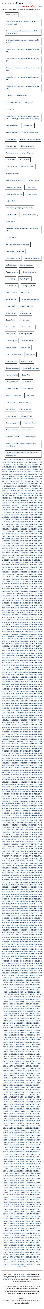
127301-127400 (8, 1166)
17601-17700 (37, 541)
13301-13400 (15, 519)
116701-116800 (35, 1092)
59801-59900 (28, 765)
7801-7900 (38, 491)
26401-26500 (19, 589)
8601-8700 (16, 495)
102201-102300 (19, 994)
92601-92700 (24, 939)
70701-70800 (37, 822)
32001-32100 (37, 617)
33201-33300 (24, 624)
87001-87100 (6, 911)
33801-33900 (37, 627)
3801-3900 (27, 474)
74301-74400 (37, 842)
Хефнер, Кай (10, 201)
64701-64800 (24, 791)
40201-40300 (6, 663)
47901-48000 (10, 703)
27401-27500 (28, 593)
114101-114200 (19, 1075)
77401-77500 (33, 858)
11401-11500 (6, 510)
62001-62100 (24, 777)
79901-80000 (15, 873)
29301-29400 (37, 603)
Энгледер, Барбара (29, 437)
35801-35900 (15, 639)
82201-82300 (19, 885)
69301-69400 (33, 815)
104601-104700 (14, 1011)
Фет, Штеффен (24, 320)
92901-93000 (10, 942)
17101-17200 (33, 538)
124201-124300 (14, 1145)
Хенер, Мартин (11, 361)
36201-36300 (10, 641)
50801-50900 (28, 717)
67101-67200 (37, 803)
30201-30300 (37, 608)
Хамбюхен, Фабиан (30, 423)
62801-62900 (15, 782)
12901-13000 (19, 517)
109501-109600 (14, 1044)
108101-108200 (14, 1035)
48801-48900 (10, 708)
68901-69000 (37, 813)
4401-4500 (31, 476)
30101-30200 (28, 608)
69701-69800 (28, 818)
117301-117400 (25, 1097)
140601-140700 (8, 1257)
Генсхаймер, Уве (11, 341)
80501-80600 (28, 875)
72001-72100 (33, 830)
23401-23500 (33, 572)
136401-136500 (8, 1228)
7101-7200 (27, 488)
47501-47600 (15, 701)
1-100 (5, 460)
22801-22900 (19, 569)
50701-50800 (19, 717)
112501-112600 (35, 1063)
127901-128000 (35, 1168)
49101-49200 (37, 708)
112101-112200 (30, 1061)
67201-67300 (6, 806)
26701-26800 (6, 591)
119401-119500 (25, 1111)
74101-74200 (19, 842)
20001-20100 (10, 555)
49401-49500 (24, 710)
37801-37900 (33, 648)
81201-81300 (10, 880)
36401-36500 (28, 641)
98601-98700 (37, 970)
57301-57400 (6, 753)
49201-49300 (6, 710)
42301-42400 (33, 672)
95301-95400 (24, 954)
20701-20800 (33, 558)
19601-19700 (15, 553)
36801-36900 (24, 643)
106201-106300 (35, 1021)
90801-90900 (24, 930)
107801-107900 (19, 1032)
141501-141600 (30, 1262)
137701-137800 (35, 1235)
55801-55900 (33, 744)
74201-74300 (28, 842)
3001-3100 (8, 472)
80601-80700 (37, 875)
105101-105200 (30, 1013)
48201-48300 (37, 703)
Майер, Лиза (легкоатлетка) (15, 180)
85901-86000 (28, 904)
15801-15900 (37, 531)
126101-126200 (30, 1157)
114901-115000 (30, 1080)
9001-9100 (5, 498)
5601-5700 (38, 481)
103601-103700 (19, 1004)
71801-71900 (15, 830)
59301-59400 (24, 763)
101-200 (9, 460)
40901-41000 (28, 665)
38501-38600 (15, 653)
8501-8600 (8, 495)
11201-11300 (28, 507)
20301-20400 (37, 555)
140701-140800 (19, 1257)
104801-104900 (35, 1011)
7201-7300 (34, 488)
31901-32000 (28, 617)
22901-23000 (28, 569)
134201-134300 (35, 1211)
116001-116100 (35, 1087)
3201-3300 (23, 472)
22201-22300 (6, 567)
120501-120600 (30, 1118)
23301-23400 (24, 572)
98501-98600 (28, 970)
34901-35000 (15, 634)
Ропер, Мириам (32, 194)
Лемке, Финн (10, 334)
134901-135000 (35, 1216)
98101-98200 (33, 968)
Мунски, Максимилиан (13, 395)
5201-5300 (8, 481)
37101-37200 (10, 646)
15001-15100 (6, 529)
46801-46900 (33, 696)
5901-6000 (19, 484)
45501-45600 (37, 689)
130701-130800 (35, 1188)
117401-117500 (35, 1097)
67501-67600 (33, 806)
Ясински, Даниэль (27, 361)
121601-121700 (35, 1126)
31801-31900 (19, 617)
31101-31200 (37, 612)
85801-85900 (19, 904)
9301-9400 (27, 498)
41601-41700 (10, 670)
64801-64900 (33, 791)
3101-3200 (16, 472)
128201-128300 (30, 1171)
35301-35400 (10, 636)
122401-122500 (8, 1133)
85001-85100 (28, 899)
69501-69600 (10, 818)
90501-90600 (37, 927)
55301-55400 (28, 741)
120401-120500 (19, 1118)
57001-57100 (19, 751)
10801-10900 (33, 505)
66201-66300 (37, 799)
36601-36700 (6, 643)
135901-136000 (30, 1223)
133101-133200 (30, 1204)
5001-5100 (34, 479)
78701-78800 (28, 865)
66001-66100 (19, 799)
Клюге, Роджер (11, 299)
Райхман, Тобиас (12, 327)
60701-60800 (28, 770)
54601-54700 (6, 739)
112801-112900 (30, 1066)
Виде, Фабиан (26, 347)
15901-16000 (6, 534)
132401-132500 (30, 1199)
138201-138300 (14, 1240)
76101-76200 (37, 851)
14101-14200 (6, 524)
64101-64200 (10, 789)
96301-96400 (33, 958)
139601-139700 (14, 1250)
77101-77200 (6, 858)
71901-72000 (24, 830)
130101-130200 (8, 1185)
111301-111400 (19, 1056)
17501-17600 (28, 541)
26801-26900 (15, 591)
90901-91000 (33, 930)
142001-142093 (22, 1266)
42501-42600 (10, 674)
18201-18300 (10, 546)
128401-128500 (14, 1173)
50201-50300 (15, 715)
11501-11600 (15, 510)
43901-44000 (15, 682)
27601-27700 (6, 596)
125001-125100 (25, 1149)
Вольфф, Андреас (28, 341)
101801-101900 (14, 992)
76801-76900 (19, 856)
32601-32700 (10, 622)
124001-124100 (30, 1142)
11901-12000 (10, 512)
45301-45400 (19, 689)
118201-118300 (8, 1104)
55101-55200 (10, 741)
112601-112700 (8, 1066)
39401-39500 (15, 658)
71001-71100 (24, 825)
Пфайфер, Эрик (25, 313)
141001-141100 (14, 1259)
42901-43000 (6, 677)
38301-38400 (37, 651)
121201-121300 (30, 1123)
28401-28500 (37, 598)
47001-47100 (10, 698)
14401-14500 (33, 524)
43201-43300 (33, 677)
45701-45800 (15, 691)
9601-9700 (9, 500)
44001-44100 (24, 682)
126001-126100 (19, 1157)
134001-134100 (14, 1211)
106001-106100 (14, 1021)
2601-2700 (19, 469)
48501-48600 (24, 705)
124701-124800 (30, 1147)
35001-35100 (24, 634)
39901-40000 (19, 660)
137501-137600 (14, 1235)
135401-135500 (14, 1221)
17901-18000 (24, 543)
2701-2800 (27, 469)
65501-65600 (15, 796)
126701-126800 (19, 1161)
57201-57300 (37, 751)
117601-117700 (19, 1099)
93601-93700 (33, 944)
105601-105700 (8, 1018)
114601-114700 (35, 1078)
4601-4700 (5, 479)
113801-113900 (25, 1073)
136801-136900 (14, 1231)
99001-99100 (33, 973)
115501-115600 (19, 1085)
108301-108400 (35, 1035)
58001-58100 (28, 756)
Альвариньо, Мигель (13, 102)
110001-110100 (30, 1047)
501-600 (32, 460)
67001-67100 (28, 803)
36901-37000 (33, 643)
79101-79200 (24, 868)
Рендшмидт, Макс (26, 416)
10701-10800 (24, 505)
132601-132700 (14, 1202)
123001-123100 (35, 1135)
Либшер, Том (10, 402)
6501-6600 (23, 486)
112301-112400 (14, 1063)
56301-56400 (37, 746)
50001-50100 (37, 713)
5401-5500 (23, 481)
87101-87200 (15, 911)
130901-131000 (19, 1190)
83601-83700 (24, 892)
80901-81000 (24, 877)
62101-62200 (33, 777)
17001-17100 (24, 538)
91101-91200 (10, 932)
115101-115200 (14, 1083)
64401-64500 (37, 789)
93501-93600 (24, 944)
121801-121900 (19, 1128)
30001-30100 (19, 608)
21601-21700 (33, 562)
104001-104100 (25, 1006)
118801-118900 (35, 1106)
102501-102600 (14, 997)
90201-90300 (10, 927)
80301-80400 (10, 875)
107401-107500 (14, 1030)
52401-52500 (10, 727)
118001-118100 (25, 1102)
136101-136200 (14, 1226)
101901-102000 (25, 992)
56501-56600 (15, 748)
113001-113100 (14, 1068)
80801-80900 (15, 877)
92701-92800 (33, 939)
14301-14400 (24, 524)
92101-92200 (19, 937)
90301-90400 (19, 927)
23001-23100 (37, 569)
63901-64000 (33, 787)
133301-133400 (14, 1207)
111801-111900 (35, 1059)
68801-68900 (28, 813)
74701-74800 (33, 844)
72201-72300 (10, 832)
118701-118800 (25, 1106)
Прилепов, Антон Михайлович (16, 95)
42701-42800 (28, 674)
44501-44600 (28, 684)
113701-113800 (14, 1073)
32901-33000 (37, 622)
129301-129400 (35, 1178)
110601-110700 (19, 1052)
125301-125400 (19, 1152)
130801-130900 (8, 1190)
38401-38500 (6, 653)
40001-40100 (28, 660)
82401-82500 (37, 885)
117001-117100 (30, 1095)
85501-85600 (33, 901)
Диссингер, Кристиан (26, 334)
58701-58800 (10, 760)
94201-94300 (6, 949)
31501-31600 (33, 615)
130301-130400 (30, 1185)
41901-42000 (37, 670)
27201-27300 (10, 593)
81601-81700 (6, 882)
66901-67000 (19, 803)
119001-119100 (19, 1109)
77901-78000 (37, 861)
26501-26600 (28, 589)
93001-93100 (19, 942)
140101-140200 (30, 1252)
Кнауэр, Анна (25, 292)
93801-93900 (10, 947)
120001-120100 (14, 1116)
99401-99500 (28, 975)
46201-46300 (19, 694)
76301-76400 (15, 854)
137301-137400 (30, 1233)
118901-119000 (8, 1109)
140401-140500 (25, 1254)
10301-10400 (28, 503)
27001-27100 (33, 591)
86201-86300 (15, 906)
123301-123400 (30, 1137)
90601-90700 (6, 930)
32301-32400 (24, 620)
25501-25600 (19, 584)
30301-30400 (6, 610)
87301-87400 (33, 911)
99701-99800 (17, 978)
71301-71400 (10, 827)
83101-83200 (19, 889)
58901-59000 (28, 760)
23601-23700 (10, 574)
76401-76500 (24, 854)
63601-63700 (6, 787)
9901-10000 (32, 500)
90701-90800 (15, 930)
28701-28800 (24, 600)
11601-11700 (24, 510)
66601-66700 (33, 801)
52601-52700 (28, 727)
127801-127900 (25, 1168)
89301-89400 (10, 923)
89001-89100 (24, 920)
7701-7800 (31, 491)
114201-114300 (30, 1075)
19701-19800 (24, 553)
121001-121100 (8, 1123)
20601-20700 (24, 558)
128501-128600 (25, 1173)
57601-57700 (33, 753)
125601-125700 (14, 1154)
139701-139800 (25, 1250)
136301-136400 (35, 1226)
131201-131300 (14, 1192)
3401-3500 (38, 472)
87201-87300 (24, 911)
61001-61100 (15, 772)
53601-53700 (37, 732)
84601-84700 (33, 896)
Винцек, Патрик (11, 347)
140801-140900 (30, 1257)
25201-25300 (33, 581)
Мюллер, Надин (11, 146)
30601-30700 (33, 610)
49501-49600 (33, 710)
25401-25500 (10, 584)
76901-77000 (28, 856)
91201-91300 (19, 932)
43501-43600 (19, 679)
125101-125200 (35, 1149)
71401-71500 (19, 827)
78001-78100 (6, 863)
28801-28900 (33, 600)
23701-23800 (19, 574)
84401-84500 (15, 896)
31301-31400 (15, 615)
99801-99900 (26, 978)
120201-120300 (35, 1116)
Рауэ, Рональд (30, 354)
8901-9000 (38, 495)
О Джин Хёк (10, 109)
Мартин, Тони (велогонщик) (30, 299)
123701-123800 (35, 1140)
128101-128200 (19, 1171)
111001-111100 (25, 1054)
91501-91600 (6, 935)
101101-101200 (14, 987)
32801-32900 (28, 622)
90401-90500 (28, 927)
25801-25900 (6, 586)
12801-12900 (10, 517)
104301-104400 (19, 1009)
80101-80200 (33, 873)
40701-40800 (10, 665)
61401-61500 (10, 775)
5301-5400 (16, 481)
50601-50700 (10, 717)
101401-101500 (8, 990)
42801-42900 (37, 674)
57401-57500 (15, 753)
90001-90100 (33, 925)
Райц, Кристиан (27, 430)
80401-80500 (19, 875)
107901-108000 (30, 1032)
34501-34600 (19, 631)
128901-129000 (30, 1176)
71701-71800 (6, 830)
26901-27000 (24, 591)
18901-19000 (33, 548)
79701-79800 (37, 870)
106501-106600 (30, 1023)
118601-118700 (14, 1106)
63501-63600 (37, 784)
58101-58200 (37, 756)
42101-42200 (15, 672)
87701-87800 (28, 913)
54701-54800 (15, 739)
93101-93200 (28, 942)
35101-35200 (33, 634)
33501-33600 (10, 627)
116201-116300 (19, 1090)
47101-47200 (19, 698)
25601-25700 (28, 584)
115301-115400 (35, 1083)
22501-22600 (33, 567)
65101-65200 (19, 794)
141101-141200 (25, 1259)
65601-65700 (24, 796)
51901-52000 (6, 725)
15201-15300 (24, 529)
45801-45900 (24, 691)
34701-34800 (37, 631)
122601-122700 (30, 1133)
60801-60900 (37, 770)
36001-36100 (33, 639)
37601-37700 (15, 648)
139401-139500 (30, 1247)
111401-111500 (30, 1056)
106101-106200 (25, 1021)
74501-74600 (15, 844)
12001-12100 (19, 512)
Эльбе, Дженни (24, 160)
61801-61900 (6, 777)
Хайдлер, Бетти (28, 125)
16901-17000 (15, 538)
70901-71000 (15, 825)
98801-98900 (15, 973)
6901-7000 (12, 488)
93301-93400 (6, 944)
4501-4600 (38, 476)
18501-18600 (37, 546)
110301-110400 (25, 1049)
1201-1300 (38, 462)
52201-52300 (33, 725)
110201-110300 (14, 1049)
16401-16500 (10, 536)
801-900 (10, 462)
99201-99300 (10, 975)
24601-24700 (19, 579)
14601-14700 (10, 527)
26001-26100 (24, 586)
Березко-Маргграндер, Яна (15, 251)
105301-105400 (14, 1016)
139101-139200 (35, 1245)
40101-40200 (37, 660)
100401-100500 (14, 982)
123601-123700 (25, 1140)
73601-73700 (15, 839)
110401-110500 (35, 1049)
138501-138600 (8, 1242)
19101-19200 (10, 550)
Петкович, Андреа (26, 265)
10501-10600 (6, 505)
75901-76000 (19, 851)
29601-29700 (24, 605)
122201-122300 (25, 1130)
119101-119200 (30, 1109)
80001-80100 (24, 873)
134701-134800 (14, 1216)
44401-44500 (19, 684)
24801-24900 (37, 579)
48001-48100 (19, 703)
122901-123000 (25, 1135)
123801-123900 (8, 1142)
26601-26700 (37, 589)
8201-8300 (27, 493)
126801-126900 (30, 1161)
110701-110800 (30, 1052)
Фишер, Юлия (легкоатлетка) (30, 139)
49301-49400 (15, 710)
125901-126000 (8, 1157)
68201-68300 (15, 810)
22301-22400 (15, 567)
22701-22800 (10, 569)
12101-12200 (28, 512)
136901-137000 (25, 1231)
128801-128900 (19, 1176)
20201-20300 (28, 555)
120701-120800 (14, 1121)
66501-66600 (24, 801)
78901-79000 (6, 868)
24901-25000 (6, 581)
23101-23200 (6, 572)
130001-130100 (35, 1183)
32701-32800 (19, 622)
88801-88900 (6, 920)
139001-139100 (25, 1245)
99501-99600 (37, 975)
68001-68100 (37, 808)
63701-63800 (15, 787)
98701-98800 (6, 973)
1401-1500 (12, 464)
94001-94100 (28, 947)
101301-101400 (35, 987)
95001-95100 (37, 951)
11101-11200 (19, 507)
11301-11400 (37, 507)
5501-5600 (31, 481)
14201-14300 (15, 524)
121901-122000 (30, 1128)
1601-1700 (27, 464)
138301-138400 (25, 1240)
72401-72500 (28, 832)
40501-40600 (33, 663)
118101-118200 (35, 1102)
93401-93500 (15, 944)
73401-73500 (37, 837)
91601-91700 (15, 935)
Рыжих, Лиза (10, 160)
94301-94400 (15, 949)
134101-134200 (25, 1211)
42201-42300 (24, 672)
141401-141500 (19, 1262)
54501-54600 (37, 736)
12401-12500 (15, 515)
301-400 (21, 460)
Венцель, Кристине (29, 272)
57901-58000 (19, 756)
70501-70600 (19, 822)
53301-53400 (10, 732)
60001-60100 (6, 767)
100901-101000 (30, 985)
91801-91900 (33, 935)
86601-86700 (10, 908)
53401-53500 (19, 732)
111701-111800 (25, 1059)
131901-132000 (14, 1197)
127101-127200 (25, 1164)
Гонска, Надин (34, 180)
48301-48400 (6, 705)
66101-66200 (28, 799)
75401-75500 (15, 849)
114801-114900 (19, 1080)
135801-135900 (19, 1223)
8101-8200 (19, 493)
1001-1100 (23, 462)
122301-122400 (35, 1130)
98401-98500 (19, 970)
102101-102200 (8, 994)
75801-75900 (10, 851)
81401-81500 (28, 880)
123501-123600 (14, 1140)
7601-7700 (23, 491)
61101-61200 (24, 772)
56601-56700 (24, 748)
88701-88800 (37, 918)
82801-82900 (33, 887)
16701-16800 (37, 536)
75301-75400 (6, 849)
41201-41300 (15, 667)
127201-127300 (35, 1164)
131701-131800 (30, 1195)
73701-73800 (24, 839)
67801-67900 (19, 808)
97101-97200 (24, 963)
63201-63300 (10, 784)
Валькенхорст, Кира (12, 423)
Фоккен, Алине (11, 313)
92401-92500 (6, 939)
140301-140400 (14, 1254)
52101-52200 (24, 725)
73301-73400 (28, 837)
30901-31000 (19, 612)
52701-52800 (37, 727)
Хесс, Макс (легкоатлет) (14, 194)
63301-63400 (19, 784)
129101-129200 (14, 1178)
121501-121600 (25, 1126)
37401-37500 (37, 646)
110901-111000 (14, 1054)
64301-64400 (28, 789)
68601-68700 (10, 813)
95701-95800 (19, 956)
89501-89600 (28, 923)
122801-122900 (14, 1135)
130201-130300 (19, 1185)
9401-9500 (34, 498)
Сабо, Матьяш (11, 265)
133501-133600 (35, 1207)
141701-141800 (14, 1264)
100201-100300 (30, 980)
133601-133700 (8, 1209)
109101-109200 (8, 1042)
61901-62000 (15, 777)
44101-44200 (33, 682)
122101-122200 (14, 1130)
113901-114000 (35, 1073)
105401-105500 (25, 1016)
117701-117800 (30, 1099)
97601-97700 (28, 966)
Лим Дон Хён (28, 102)
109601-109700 (25, 1044)
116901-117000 (19, 1095)
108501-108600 (19, 1037)
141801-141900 (25, 1264)
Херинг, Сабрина (11, 375)
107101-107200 (19, 1028)
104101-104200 (35, 1006)
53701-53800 (6, 734)
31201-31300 (6, 615)
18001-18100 (33, 543)
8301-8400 (34, 493)
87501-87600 (10, 913)
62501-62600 (28, 779)
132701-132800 (25, 1202)
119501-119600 (35, 1111)
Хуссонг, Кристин (11, 132)
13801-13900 (19, 522)
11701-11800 (33, 510)
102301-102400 (30, 994)
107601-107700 (35, 1030)
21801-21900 (10, 565)
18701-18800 (15, 548)
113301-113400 (8, 1071)
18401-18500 (28, 546)
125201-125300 (8, 1152)
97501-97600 (19, 966)
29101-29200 (19, 603)
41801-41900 (28, 670)
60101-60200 (15, 767)
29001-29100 (10, 603)
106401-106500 (19, 1023)
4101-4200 (8, 476)
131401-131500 (35, 1192)
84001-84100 (19, 894)
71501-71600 (28, 827)
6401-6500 (16, 486)
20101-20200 (19, 555)
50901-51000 (37, 717)
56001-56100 (10, 746)
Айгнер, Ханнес (11, 292)
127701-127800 (14, 1168)
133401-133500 (25, 1207)
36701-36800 (15, 643)
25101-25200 (24, 581)
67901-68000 (28, 808)
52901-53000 (15, 729)
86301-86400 (24, 906)
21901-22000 (19, 565)
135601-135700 (35, 1221)
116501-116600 (14, 1092)
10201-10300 (19, 503)
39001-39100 (19, 655)
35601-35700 (37, 636)
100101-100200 (19, 980)
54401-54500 (28, 736)
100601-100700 (35, 982)
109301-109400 (30, 1042)
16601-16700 (28, 536)
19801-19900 (33, 553)
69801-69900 (37, 818)
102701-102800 (35, 997)
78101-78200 (15, 863)
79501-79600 (19, 870)
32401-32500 (33, 620)
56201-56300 (28, 746)
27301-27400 (19, 593)
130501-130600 (14, 1188)
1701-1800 (34, 464)
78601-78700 (19, 865)
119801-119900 (30, 1114)
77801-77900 (28, 861)
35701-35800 (6, 639)
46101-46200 (10, 694)
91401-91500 (37, 932)
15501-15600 (10, 531)
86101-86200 (6, 906)
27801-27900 (24, 596)
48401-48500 (15, 705)
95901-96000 (37, 956)
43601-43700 (28, 679)
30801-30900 (10, 612)
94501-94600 (33, 949)
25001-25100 (15, 581)
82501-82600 (6, 887)
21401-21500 (15, 562)
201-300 (15, 460)
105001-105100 (19, 1013)
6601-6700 (31, 486)
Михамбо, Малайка (12, 173)
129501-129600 (19, 1180)
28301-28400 (28, 598)
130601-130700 (25, 1188)
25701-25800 (37, 584)
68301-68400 (24, 810)
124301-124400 (25, 1145)
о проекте (39, 6)
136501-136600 (19, 1228)
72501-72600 (37, 832)
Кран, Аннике (10, 409)
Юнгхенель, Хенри (12, 437)
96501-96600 (10, 961)
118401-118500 (30, 1104)
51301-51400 (33, 720)
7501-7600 (16, 491)
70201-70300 (33, 820)
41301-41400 (24, 667)
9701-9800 (17, 500)
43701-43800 (37, 679)
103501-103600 (8, 1004)
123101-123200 (8, 1137)
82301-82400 (28, 885)
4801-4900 (19, 479)
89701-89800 (6, 925)
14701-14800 (19, 527)
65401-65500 (6, 796)
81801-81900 (24, 882)
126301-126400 (14, 1159)
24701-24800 (28, 579)
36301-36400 (19, 641)
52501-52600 (19, 727)
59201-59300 (15, 763)
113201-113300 (35, 1068)
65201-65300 (28, 794)
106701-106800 (14, 1025)
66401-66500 (15, 801)
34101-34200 (24, 629)
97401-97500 (10, 966)
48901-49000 (19, 708)
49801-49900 (19, 713)
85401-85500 (24, 901)
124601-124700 (19, 1147)
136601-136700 (30, 1228)
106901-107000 (35, 1025)
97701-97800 (37, 966)
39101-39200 (28, 655)
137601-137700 (25, 1235)
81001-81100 (33, 877)
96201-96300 (24, 958)
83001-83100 (10, 889)
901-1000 (17, 462)
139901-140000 (8, 1252)
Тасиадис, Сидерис (28, 286)
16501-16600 (19, 536)
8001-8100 (12, 493)
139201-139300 (8, 1247)
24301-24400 (33, 577)
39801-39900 (10, 660)
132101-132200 (35, 1197)
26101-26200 (33, 586)
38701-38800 (33, 653)
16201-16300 (33, 534)
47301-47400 (37, 698)
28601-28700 (15, 600)
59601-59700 (10, 765)
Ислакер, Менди (25, 409)
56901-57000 (10, 751)
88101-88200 (24, 916)
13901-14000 (28, 522)
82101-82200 (10, 885)
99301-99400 (19, 975)
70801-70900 (6, 825)
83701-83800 (33, 892)
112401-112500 (25, 1063)
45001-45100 (33, 686)
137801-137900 (8, 1238)
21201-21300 (37, 560)
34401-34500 (10, 631)
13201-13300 (6, 519)
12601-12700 (33, 515)
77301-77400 (24, 858)
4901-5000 (27, 479)
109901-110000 (19, 1047)
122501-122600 (19, 1133)
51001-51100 (6, 720)
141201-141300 (35, 1259)
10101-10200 (10, 503)
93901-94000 (19, 947)
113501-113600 (30, 1071)
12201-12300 (37, 512)
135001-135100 (8, 1219)
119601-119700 (8, 1114)
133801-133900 (30, 1209)
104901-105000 (8, 1013)
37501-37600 (6, 648)
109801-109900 (8, 1047)
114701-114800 (8, 1080)
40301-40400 (15, 663)
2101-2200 (23, 467)
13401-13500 (24, 519)
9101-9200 (12, 498)
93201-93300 (37, 942)
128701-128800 (8, 1176)
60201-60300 (24, 767)
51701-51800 (28, 722)
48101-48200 (28, 703)
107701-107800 (8, 1032)
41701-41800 (19, 670)
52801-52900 (6, 729)
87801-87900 (37, 913)
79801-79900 (6, 873)
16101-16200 (24, 534)
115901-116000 (25, 1087)
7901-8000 (5, 493)
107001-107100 (8, 1028)
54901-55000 (33, 739)
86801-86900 (28, 908)
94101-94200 (37, 947)
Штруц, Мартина (27, 153)
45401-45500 (28, 689)
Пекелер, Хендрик (28, 327)
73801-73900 (33, 839)
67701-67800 (10, 808)
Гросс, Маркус (11, 416)
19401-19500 (37, 550)
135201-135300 (30, 1219)
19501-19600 (6, 553)
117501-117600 (8, 1099)
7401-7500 (8, 491)
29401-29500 (6, 605)
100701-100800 (8, 985)
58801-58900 (19, 760)
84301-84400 (6, 896)
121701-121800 (8, 1128)
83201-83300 (28, 889)
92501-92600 (15, 939)
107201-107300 (30, 1028)
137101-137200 (8, 1233)
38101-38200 (19, 651)
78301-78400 (33, 863)
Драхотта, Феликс (12, 388)
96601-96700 (19, 961)
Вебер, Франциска (12, 382)
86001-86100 (37, 904)
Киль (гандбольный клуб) (29, 215)
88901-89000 (15, 920)
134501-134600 (30, 1214)
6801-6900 (5, 488)
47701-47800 (33, 701)
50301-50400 (24, 715)
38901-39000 (10, 655)
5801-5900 (12, 484)
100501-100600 (25, 982)
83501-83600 (15, 892)
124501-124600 (8, 1147)
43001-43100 (15, 677)
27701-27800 (15, 596)
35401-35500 (19, 636)
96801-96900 (37, 961)
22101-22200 (37, 565)
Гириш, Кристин (11, 166)
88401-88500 (10, 918)
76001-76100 (28, 851)
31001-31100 (28, 612)
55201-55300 (19, 741)
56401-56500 (6, 748)
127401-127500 (19, 1166)
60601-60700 (19, 770)
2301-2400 (38, 467)
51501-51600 (10, 722)
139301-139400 (19, 1247)
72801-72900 (24, 834)
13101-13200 (37, 517)
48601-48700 (33, 705)
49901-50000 (28, 713)
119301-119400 (14, 1111)
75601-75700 (33, 849)
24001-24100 (6, 577)
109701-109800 (35, 1044)
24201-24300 (24, 577)
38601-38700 (24, 653)
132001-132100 (25, 1197)
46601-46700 (15, 696)
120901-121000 (35, 1121)
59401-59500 (33, 763)
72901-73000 (33, 834)
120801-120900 (25, 1121)
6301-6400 (8, 486)
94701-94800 (10, 951)
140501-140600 (35, 1254)
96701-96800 (28, 961)
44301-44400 (10, 684)
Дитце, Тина (26, 375)
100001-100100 (8, 980)
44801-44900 (15, 686)
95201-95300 (15, 954)
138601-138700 (19, 1242)
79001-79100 (15, 868)
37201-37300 (19, 646)
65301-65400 (37, 794)
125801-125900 (35, 1154)
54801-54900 (24, 739)
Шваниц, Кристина (27, 146)
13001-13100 (28, 517)
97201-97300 (33, 963)
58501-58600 (33, 758)
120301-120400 (8, 1118)
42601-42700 (19, 674)
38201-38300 (28, 651)
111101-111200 (35, 1054)
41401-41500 (33, 667)
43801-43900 (6, 682)
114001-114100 (8, 1075)
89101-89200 (33, 920)
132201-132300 (8, 1199)
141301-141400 (8, 1262)
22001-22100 (28, 565)
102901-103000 (19, 999)
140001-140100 (19, 1252)
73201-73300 (19, 837)
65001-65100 (10, 794)
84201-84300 (37, 894)
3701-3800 (19, 474)
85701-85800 (10, 904)
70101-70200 (24, 820)
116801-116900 (8, 1095)
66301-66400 (6, 801)
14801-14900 (28, 527)
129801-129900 (14, 1183)
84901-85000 (19, 899)
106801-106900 (25, 1025)
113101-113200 (25, 1068)
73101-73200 (10, 837)
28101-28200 (10, 598)
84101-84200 (28, 894)
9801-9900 (24, 500)
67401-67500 (24, 806)
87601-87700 (19, 913)
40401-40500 (24, 663)
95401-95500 (33, 954)
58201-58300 (6, 758)
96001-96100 (6, 958)
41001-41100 (37, 665)
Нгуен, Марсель (25, 279)
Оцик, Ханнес (27, 382)
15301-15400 (33, 529)
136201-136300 (25, 1226)
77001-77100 (37, 856)
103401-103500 (35, 1001)
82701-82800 (24, 887)
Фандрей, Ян (23, 402)
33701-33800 (28, 627)
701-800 (4, 462)
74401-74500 (6, 844)
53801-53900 (15, 734)
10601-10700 (15, 505)
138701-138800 (30, 1242)
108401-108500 (8, 1037)
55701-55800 (24, 744)
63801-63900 (24, 787)
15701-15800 (28, 531)
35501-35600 (28, 636)
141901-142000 (35, 1264)
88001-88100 (15, 916)
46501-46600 (6, 696)
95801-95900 (28, 956)
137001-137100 (35, 1231)
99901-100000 (35, 978)
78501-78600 (10, 865)
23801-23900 (28, 574)
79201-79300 (33, 868)
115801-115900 (14, 1087)
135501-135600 (25, 1221)
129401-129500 (8, 1180)
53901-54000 (24, 734)
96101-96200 (15, 958)
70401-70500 (10, 822)
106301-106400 (8, 1023)
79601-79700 (28, 870)
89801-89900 (15, 925)
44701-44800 (6, 686)
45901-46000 (33, 691)
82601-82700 (15, 887)
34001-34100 (15, 629)
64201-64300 (19, 789)
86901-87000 (37, 908)
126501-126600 (35, 1159)
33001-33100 (6, 624)
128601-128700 (35, 1173)
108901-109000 (25, 1040)
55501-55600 (6, 744)
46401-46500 (37, 694)
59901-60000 (37, 765)
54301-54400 (19, 736)
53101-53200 (33, 729)
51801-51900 (37, 722)
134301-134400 (8, 1214)
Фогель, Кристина (12, 430)
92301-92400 (37, 937)
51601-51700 (19, 722)
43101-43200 (24, 677)
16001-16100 (15, 534)
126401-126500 (25, 1159)
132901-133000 (8, 1204)
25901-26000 (15, 586)
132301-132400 (19, 1199)
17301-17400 (10, 541)
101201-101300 (25, 987)
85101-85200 (37, 899)
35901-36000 (24, 639)
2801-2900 (34, 469)
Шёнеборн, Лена (11, 286)
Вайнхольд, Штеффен (13, 354)
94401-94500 (24, 949)
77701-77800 (19, 861)
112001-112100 (19, 1061)
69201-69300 (24, 815)
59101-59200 (6, 763)
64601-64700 (15, 791)
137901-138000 (19, 1238)
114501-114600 (25, 1078)
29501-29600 (15, 605)
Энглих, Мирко (11, 238)
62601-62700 (37, 779)
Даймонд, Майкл (11, 15)
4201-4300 (16, 476)
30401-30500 (15, 610)
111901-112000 (8, 1061)
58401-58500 (24, 758)
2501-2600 (12, 469)
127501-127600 (30, 1166)
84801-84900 (10, 899)
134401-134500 (19, 1214)
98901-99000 (24, 973)
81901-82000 (33, 882)
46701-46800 (24, 696)
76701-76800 (10, 856)
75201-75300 (37, 846)
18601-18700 (6, 548)
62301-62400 (10, 779)
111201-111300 (8, 1056)
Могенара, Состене (27, 166)
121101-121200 (19, 1123)
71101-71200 (33, 825)
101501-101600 (19, 990)
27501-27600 (37, 593)
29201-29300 (28, 603)
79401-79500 (10, 870)
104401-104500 (30, 1009)
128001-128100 (8, 1171)
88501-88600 (19, 918)
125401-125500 (30, 1152)
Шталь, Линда (11, 139)
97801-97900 (6, 968)
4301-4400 (23, 476)
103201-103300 (14, 1001)
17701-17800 (6, 543)
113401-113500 (19, 1071)
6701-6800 (38, 486)
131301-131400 (25, 1192)
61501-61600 (19, 775)
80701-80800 (6, 877)
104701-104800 (25, 1011)
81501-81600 (37, 880)
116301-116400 (30, 1090)
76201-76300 (6, 854)
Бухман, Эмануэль (26, 306)
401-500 (27, 460)
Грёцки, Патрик (11, 215)
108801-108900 (14, 1040)
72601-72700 (6, 834)
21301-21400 (6, 562)
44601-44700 (37, 684)
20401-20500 (6, 558)
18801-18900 (24, 548)
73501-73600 (6, 839)
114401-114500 (14, 1078)
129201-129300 (25, 1178)
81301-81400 (19, 880)
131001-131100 (30, 1190)
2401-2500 (5, 469)
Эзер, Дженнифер (12, 125)
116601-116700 (25, 1092)
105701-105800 (19, 1018)
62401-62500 (19, 779)
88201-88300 (33, 916)
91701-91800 (24, 935)
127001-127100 (14, 1164)
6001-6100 (27, 484)
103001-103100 (30, 999)
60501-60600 (10, 770)
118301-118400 (19, 1104)
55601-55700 (15, 744)
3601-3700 (12, 474)
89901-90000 (24, 925)
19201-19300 (19, 550)
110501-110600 (8, 1052)
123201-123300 (19, 1137)
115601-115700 (30, 1085)
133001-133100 (19, 1204)
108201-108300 (25, 1035)
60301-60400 (33, 767)
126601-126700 (8, 1161)
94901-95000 (28, 951)
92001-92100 (10, 937)
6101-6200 (34, 484)
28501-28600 (6, 600)
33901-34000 (6, 629)
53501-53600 (28, 732)
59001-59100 (37, 760)
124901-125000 (14, 1149)
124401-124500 (35, 1145)
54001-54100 (33, 734)
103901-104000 (14, 1006)
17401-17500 (19, 541)
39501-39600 (24, 658)
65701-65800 (33, 796)
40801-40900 (19, 665)
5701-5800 (5, 484)
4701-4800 (12, 479)
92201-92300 (28, 937)
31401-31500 (24, 615)
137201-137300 (19, 1233)
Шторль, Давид (31, 187)
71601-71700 (37, 827)
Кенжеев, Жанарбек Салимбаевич (17, 244)
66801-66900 (10, 803)
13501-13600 (33, 519)
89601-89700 (37, 923)
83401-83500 (6, 892)
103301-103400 (25, 1001)
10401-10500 (37, 503)
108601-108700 (30, 1037)
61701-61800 (37, 775)
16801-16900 (6, 538)
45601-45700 (6, 691)
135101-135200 (19, 1219)
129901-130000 (25, 1183)
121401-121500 (14, 1126)
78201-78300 (24, 863)
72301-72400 (19, 832)
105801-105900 (30, 1018)
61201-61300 (33, 772)
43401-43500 (10, 679)
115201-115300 (25, 1083)
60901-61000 (6, 772)
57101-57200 (28, 751)
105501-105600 (35, 1016)
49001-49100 (28, 708)
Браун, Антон (10, 320)
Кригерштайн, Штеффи (31, 368)
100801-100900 (19, 985)
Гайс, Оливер (10, 279)
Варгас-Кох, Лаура (12, 368)
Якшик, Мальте (27, 388)
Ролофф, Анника (12, 153)
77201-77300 (15, 858)
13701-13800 (10, 522)
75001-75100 (19, 846)
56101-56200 (19, 746)
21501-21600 (24, 562)
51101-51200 (15, 720)
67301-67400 (15, 806)
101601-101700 (30, 990)
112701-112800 (19, 1066)
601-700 (38, 460)
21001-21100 (19, 560)
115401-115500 (8, 1085)
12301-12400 (6, 515)
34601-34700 (28, 631)
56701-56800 (33, 748)
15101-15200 (15, 529)
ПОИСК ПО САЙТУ (28, 6)
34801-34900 (6, 634)
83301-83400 (37, 889)
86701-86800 (19, 908)
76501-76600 (33, 854)
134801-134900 (25, 1216)
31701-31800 (10, 617)
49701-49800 (10, 713)
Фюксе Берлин (11, 221)
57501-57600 (24, 753)
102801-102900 (8, 999)
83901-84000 (10, 894)
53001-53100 (24, 729)
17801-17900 (15, 543)
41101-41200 (6, 667)
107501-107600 (25, 1030)
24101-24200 (15, 577)
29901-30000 (10, 608)
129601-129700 (30, 1180)
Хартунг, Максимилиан (32, 258)
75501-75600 (24, 849)
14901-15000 (37, 527)
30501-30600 (24, 610)
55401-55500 (37, 741)
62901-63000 (24, 782)
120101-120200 (25, 1116)
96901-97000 (6, 963)
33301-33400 (33, 624)
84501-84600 (24, 896)
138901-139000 (14, 1245)
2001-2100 (16, 467)
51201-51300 (24, 720)
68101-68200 (6, 810)
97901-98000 (15, 968)
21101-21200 (28, 560)
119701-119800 (19, 1114)
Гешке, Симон (11, 306)
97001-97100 (15, 963)
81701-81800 (15, 882)
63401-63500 (28, 784)
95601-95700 (10, 956)
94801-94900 (19, 951)
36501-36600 (37, 641)
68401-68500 (33, 810)
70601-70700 (28, 822)
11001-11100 (10, 507)
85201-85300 (6, 901)
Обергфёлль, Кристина (30, 132)
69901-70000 (6, 820)
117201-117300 (14, 1097)
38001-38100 (10, 651)
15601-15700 (19, 531)
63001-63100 (33, 782)
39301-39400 (6, 658)
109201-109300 (19, 1042)
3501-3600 (5, 474)
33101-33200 (15, 624)
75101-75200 (28, 846)
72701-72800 (15, 834)
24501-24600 (10, 579)
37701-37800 (24, 648)
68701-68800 (19, 813)
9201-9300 (19, 498)
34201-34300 (33, 629)
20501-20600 (15, 558)
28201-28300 (19, 598)
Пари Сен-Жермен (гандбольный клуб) (19, 208)
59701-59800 (19, 765)
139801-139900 (35, 1250)
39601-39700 (33, 658)
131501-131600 (8, 1195)
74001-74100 (10, 842)
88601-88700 (28, 918)
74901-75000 (10, 846)
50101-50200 (6, 715)
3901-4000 (34, 474)
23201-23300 (15, 572)
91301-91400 (28, 932)
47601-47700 (24, 701)
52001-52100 (15, 725)
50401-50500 (33, 715)
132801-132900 (35, 1202)
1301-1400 (5, 464)
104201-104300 (8, 1009)
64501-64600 (6, 791)
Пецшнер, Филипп (12, 272)
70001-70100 (15, 820)
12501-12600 (24, 515)
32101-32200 (6, 620)
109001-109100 (35, 1040)
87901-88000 (6, 916)
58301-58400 (15, 758)
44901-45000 (24, 686)
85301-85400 (15, 901)
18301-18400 (19, 546)
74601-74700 (24, 844)
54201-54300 (10, 736)
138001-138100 (30, 1238)
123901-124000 (19, 1142)
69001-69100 (6, 815)
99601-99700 (8, 978)
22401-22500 (24, 567)
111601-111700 (14, 1059)
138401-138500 (35, 1240)
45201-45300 (10, 689)
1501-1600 (19, 464)
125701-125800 (25, 1154)
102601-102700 (25, 997)
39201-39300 (37, 655)
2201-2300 (31, 467)
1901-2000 (8, 467)
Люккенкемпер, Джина (13, 187)
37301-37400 (28, 646)
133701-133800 (19, 1209)
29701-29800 (33, 605)
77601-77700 (10, 861)
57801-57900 (10, 756)
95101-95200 (6, 954)
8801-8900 (31, 495)
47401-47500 (6, 701)
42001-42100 (6, 672)
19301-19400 (28, 550)
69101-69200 (15, 815)
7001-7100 (19, 488)
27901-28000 (33, 596)
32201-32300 (15, 620)
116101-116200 (8, 1090)
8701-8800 (23, 495)
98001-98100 (24, 968)
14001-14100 (37, 522)
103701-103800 (30, 1004)
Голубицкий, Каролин (13, 258)
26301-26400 (10, 589)
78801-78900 (37, 865)
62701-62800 (6, 782)
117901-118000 (14, 1102)
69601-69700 (19, 818)
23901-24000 (37, 574)
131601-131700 (19, 1195)
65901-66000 (10, 799)
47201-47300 (28, 698)
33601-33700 (19, 627)
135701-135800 (8, 1223)
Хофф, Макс (30, 395)
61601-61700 (28, 775)
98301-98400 (10, 970)
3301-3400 (31, 472)
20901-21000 (10, 560)
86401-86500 (33, 906)
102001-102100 (35, 992)
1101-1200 (31, 462)
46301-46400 (28, 694)
